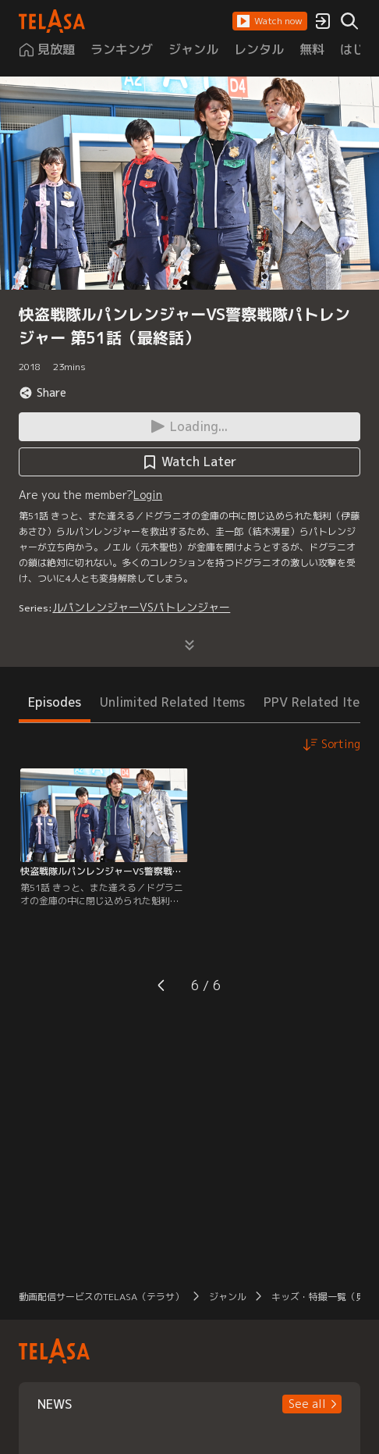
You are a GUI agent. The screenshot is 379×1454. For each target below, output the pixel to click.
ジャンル (227, 1296)
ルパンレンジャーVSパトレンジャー (141, 607)
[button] (269, 21)
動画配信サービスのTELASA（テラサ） (101, 1296)
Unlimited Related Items (172, 702)
